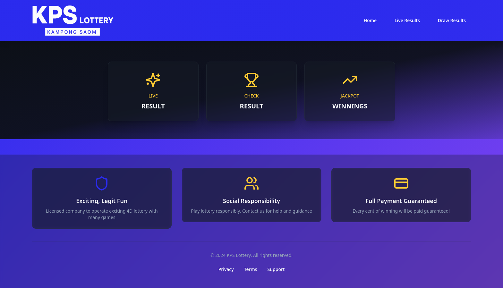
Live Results (407, 20)
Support (276, 269)
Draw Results (452, 20)
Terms (250, 269)
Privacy (226, 269)
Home (370, 20)
